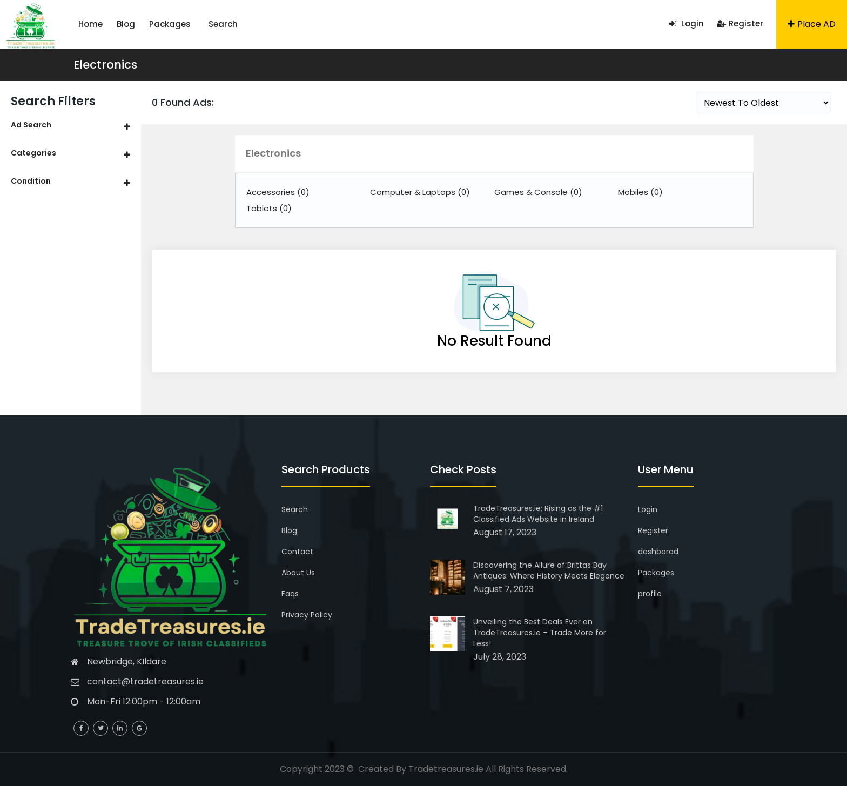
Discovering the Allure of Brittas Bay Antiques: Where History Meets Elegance (548, 570)
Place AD (812, 24)
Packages (170, 24)
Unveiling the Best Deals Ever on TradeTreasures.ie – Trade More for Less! (539, 632)
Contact (297, 551)
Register (740, 23)
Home (90, 24)
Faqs (290, 593)
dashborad (658, 551)
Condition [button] (31, 181)
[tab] (70, 125)
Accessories (278, 192)
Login (686, 23)
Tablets (269, 208)
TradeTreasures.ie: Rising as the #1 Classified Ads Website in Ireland (538, 514)
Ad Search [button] (31, 124)
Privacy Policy (306, 614)
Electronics (105, 64)
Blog (126, 24)
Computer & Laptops (420, 192)
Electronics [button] (273, 153)
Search (223, 24)
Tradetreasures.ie (445, 769)
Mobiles (640, 192)
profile (650, 593)
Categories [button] (33, 152)
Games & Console (538, 192)
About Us (298, 572)
